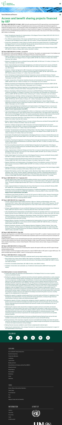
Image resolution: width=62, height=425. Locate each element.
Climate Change (11, 390)
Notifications (10, 374)
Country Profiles (11, 360)
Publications (10, 378)
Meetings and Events (12, 363)
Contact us (10, 410)
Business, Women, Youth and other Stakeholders (17, 388)
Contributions (10, 358)
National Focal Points (12, 367)
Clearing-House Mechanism (13, 356)
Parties (9, 376)
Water (9, 397)
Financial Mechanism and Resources (9, 14)
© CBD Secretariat (11, 419)
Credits (9, 417)
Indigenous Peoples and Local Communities (16, 399)
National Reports (11, 369)
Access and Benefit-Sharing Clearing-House (16, 351)
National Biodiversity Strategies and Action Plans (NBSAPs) (19, 365)
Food (9, 395)
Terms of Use (10, 412)
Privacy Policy (11, 415)
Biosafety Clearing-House (13, 354)
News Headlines (11, 372)
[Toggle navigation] (60, 3)
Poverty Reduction (11, 392)
